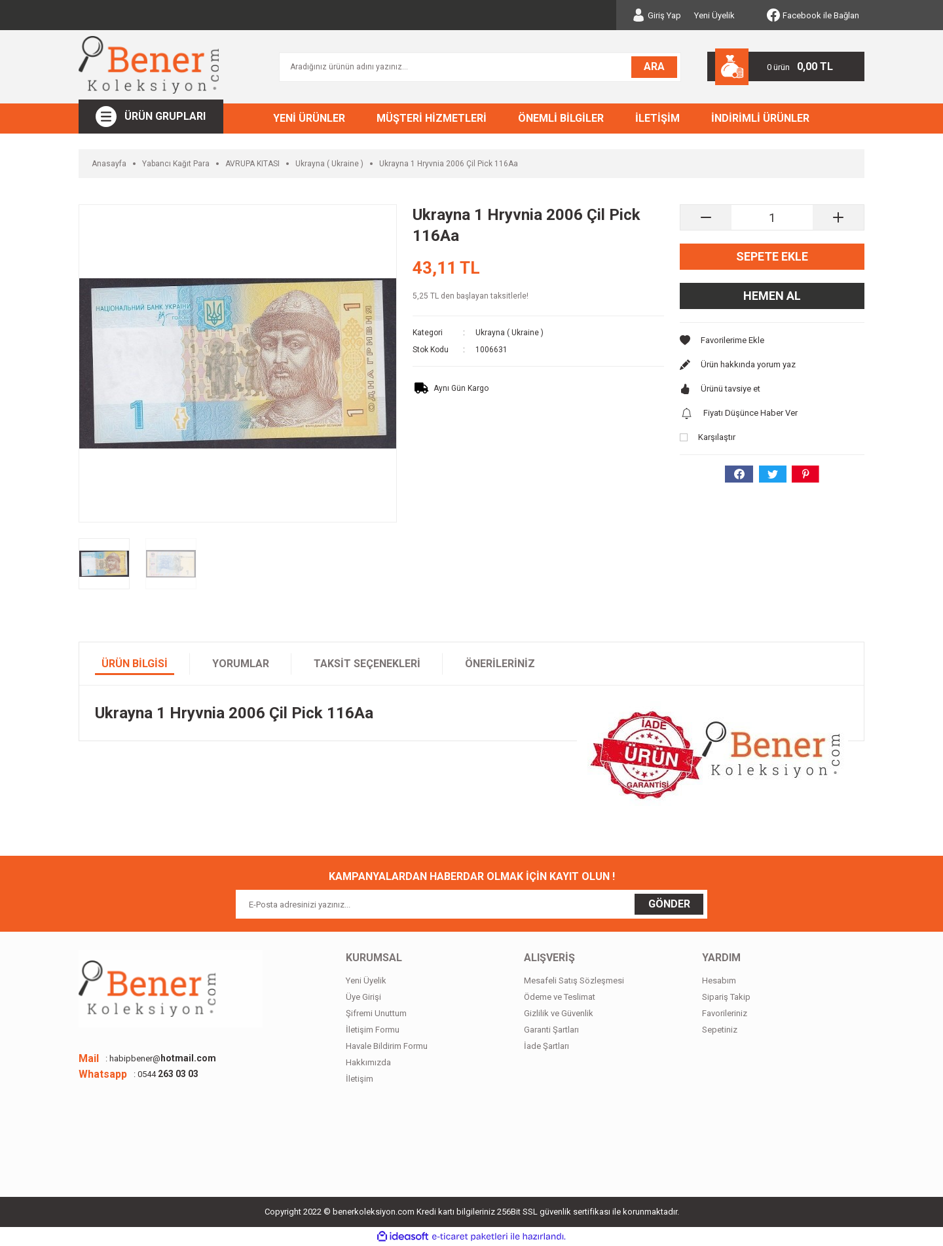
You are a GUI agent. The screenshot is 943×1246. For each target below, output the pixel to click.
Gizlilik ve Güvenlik (558, 1013)
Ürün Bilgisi (135, 663)
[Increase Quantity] (838, 217)
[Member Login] (656, 15)
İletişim (359, 1079)
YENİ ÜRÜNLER (309, 118)
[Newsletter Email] (471, 904)
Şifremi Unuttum (376, 1013)
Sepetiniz (719, 1030)
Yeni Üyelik (714, 15)
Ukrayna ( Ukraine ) (509, 332)
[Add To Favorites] (772, 340)
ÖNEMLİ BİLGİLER (561, 118)
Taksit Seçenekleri (367, 663)
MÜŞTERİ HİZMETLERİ (432, 118)
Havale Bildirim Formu (387, 1046)
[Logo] (149, 65)
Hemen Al (772, 295)
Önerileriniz (500, 663)
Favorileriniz (724, 1013)
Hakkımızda (368, 1062)
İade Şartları (546, 1046)
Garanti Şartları (551, 1030)
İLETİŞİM (657, 118)
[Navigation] (151, 117)
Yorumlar (240, 663)
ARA (654, 66)
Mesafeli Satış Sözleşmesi (574, 980)
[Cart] (785, 66)
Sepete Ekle (772, 256)
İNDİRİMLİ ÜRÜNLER (760, 118)
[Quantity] (772, 217)
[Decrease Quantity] (705, 217)
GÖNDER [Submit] (669, 904)
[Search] (480, 67)
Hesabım (719, 980)
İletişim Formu (372, 1030)
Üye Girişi (363, 997)
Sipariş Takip (726, 997)
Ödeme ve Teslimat (559, 997)
